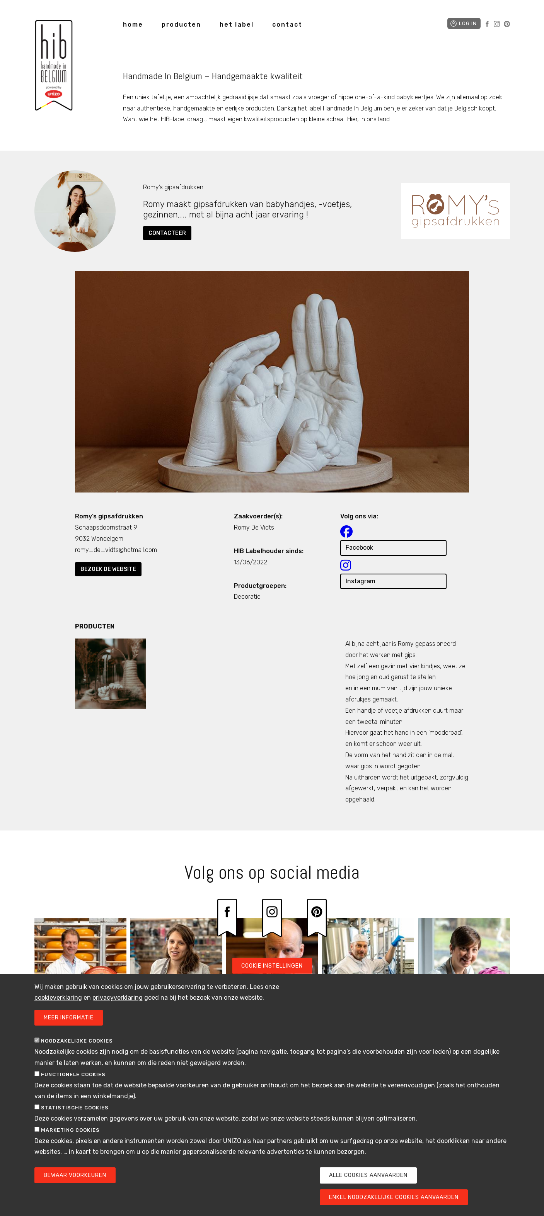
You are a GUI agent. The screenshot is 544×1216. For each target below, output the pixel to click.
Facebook (487, 24)
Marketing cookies (70, 1148)
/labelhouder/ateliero (176, 987)
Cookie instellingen (272, 983)
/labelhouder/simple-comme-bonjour (464, 987)
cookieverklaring (58, 1015)
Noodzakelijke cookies (77, 1059)
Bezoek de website (108, 569)
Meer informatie (69, 1036)
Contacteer (167, 233)
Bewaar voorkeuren (75, 1193)
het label (237, 24)
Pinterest (507, 24)
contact (287, 24)
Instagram (497, 24)
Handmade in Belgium (53, 66)
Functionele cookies (73, 1092)
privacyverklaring (117, 1015)
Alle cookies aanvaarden (368, 1193)
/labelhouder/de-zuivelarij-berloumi (368, 987)
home (133, 24)
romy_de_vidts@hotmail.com (116, 550)
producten (181, 24)
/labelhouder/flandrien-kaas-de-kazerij (80, 987)
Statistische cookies (75, 1126)
